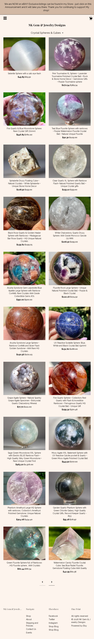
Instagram (53, 623)
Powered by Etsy (79, 626)
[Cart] (90, 19)
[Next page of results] (52, 582)
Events (29, 633)
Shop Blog (53, 626)
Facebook (53, 616)
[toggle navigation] (5, 18)
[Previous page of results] (42, 582)
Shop (28, 616)
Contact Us (31, 629)
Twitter (52, 619)
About (29, 619)
